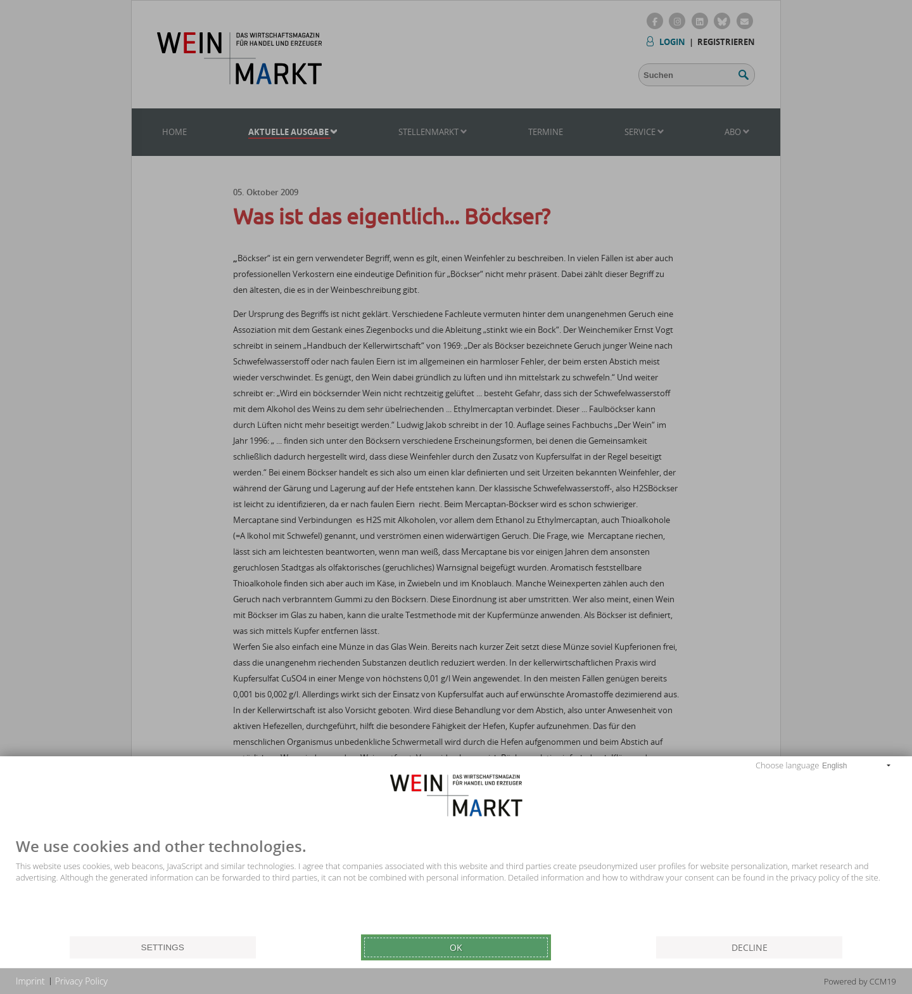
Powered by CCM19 (860, 981)
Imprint (30, 981)
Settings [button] (162, 947)
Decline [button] (750, 947)
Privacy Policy (81, 981)
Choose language (787, 765)
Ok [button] (456, 947)
